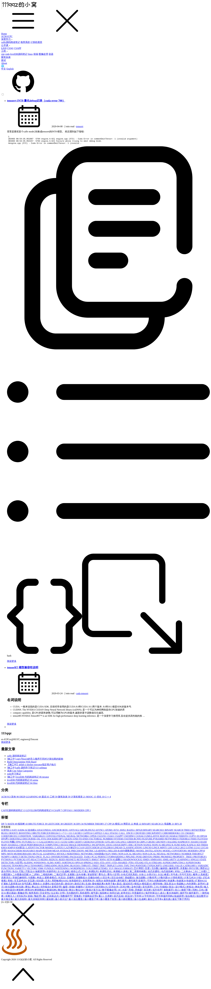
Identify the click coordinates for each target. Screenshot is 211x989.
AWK (123, 832)
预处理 (38, 898)
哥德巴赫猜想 (20, 879)
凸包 (202, 891)
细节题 (95, 894)
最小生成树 (141, 901)
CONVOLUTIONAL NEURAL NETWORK (68, 838)
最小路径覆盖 (126, 901)
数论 (72, 891)
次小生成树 (64, 873)
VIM (41, 870)
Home (4, 33)
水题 (125, 891)
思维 (132, 891)
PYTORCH (19, 861)
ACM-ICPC (6, 36)
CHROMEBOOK (171, 835)
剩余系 (199, 888)
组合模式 (190, 898)
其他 (15, 798)
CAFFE (87, 835)
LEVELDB (106, 849)
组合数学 (202, 898)
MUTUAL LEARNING (45, 855)
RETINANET (84, 861)
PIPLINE (131, 858)
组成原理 (179, 898)
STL (147, 864)
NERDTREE (74, 855)
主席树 (109, 898)
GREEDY (69, 825)
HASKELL (14, 846)
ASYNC (100, 832)
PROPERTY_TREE (183, 858)
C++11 (69, 835)
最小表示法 (62, 901)
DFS (80, 825)
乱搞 (89, 885)
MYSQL (62, 855)
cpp (3, 54)
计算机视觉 (36, 42)
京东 (48, 882)
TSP (127, 867)
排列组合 (46, 888)
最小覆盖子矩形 (109, 901)
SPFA (79, 864)
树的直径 (10, 891)
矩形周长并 (89, 882)
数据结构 (52, 891)
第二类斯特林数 (139, 873)
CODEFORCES (9, 838)
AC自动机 (31, 832)
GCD (64, 843)
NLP (108, 855)
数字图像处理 (110, 891)
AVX (116, 832)
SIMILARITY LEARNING (176, 861)
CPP (111, 825)
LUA (197, 849)
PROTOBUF (200, 858)
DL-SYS (42, 840)
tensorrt (79, 126)
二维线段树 (47, 876)
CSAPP (17, 48)
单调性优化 (106, 873)
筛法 (172, 888)
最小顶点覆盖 (76, 901)
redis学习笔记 (14, 775)
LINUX (147, 849)
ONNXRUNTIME (60, 858)
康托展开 (122, 882)
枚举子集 (111, 885)
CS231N (102, 838)
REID (62, 861)
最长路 (168, 901)
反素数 (71, 876)
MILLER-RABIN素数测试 (122, 852)
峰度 (167, 876)
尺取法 (30, 873)
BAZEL (131, 832)
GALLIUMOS (47, 843)
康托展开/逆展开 (137, 882)
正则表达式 (53, 898)
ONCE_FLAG (43, 858)
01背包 (5, 832)
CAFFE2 (98, 835)
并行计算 (194, 870)
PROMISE (167, 858)
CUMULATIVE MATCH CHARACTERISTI (166, 838)
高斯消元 (6, 879)
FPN (19, 843)
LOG (176, 849)
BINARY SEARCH (153, 825)
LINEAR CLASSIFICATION (128, 849)
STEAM (139, 864)
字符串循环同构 (165, 898)
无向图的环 (73, 894)
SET (110, 861)
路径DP (69, 885)
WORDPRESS (78, 870)
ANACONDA (44, 832)
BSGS (55, 835)
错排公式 (76, 873)
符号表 (175, 876)
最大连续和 (21, 901)
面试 (3, 60)
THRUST (86, 867)
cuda (7, 54)
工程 (4, 51)
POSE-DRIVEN (144, 858)
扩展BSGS (201, 882)
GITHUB (99, 843)
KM (4, 849)
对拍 (178, 873)
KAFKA (192, 846)
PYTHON (7, 861)
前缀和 (81, 888)
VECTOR (31, 870)
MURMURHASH (23, 855)
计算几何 (190, 879)
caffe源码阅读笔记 (10, 42)
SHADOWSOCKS (133, 861)
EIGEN (68, 840)
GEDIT (79, 843)
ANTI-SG (74, 832)
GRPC (143, 843)
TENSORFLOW (21, 867)
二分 (195, 873)
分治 (161, 876)
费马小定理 (114, 876)
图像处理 (43, 54)
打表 (85, 873)
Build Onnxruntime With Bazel (21, 763)
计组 (199, 879)
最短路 (50, 901)
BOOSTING (25, 835)
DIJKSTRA (16, 840)
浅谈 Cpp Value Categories (20, 772)
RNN (103, 861)
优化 (101, 798)
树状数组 (41, 891)
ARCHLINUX (87, 832)
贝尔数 (155, 870)
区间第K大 (102, 888)
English (10, 68)
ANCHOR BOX (60, 832)
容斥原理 (148, 888)
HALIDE (172, 843)
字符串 (139, 898)
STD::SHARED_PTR (123, 864)
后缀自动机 (95, 879)
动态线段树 (168, 873)
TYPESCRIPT (155, 867)
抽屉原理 (40, 873)
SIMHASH (156, 861)
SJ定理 (19, 864)
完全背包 (45, 894)
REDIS (44, 861)
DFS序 (5, 840)
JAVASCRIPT (120, 846)
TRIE (103, 867)
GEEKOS (88, 843)
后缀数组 (82, 879)
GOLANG (121, 843)
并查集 (184, 870)
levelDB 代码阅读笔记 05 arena (22, 781)
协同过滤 (115, 894)
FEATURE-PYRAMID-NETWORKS (160, 840)
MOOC (91, 798)
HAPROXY (184, 843)
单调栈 (118, 873)
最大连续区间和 (37, 901)
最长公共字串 (156, 901)
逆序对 (202, 885)
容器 (51, 54)
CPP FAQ (68, 812)
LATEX (59, 849)
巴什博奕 (139, 870)
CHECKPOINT (154, 835)
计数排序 (152, 879)
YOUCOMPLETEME (97, 870)
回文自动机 (118, 879)
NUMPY (6, 858)
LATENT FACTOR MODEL (40, 849)
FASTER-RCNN (133, 840)
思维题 (139, 891)
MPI (4, 855)
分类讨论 (152, 876)
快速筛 (190, 882)
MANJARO (29, 852)
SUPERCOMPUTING (174, 864)
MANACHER (15, 852)
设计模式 (180, 888)
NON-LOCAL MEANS (130, 855)
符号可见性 (186, 876)
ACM (6, 798)
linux (30, 54)
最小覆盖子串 (92, 901)
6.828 (3, 48)
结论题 (40, 882)
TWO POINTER (138, 867)
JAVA (109, 846)
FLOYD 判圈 (8, 843)
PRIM (157, 858)
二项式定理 (60, 876)
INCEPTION (99, 846)
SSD (97, 864)
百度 (148, 870)
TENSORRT (37, 867)
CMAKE (190, 835)
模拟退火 (147, 885)
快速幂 (181, 882)
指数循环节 (67, 898)
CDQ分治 (140, 835)
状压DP (129, 898)
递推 (126, 873)
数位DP (81, 891)
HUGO (65, 846)
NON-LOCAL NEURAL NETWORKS (161, 855)
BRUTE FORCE (38, 825)
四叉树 (148, 891)
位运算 (55, 894)
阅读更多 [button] (6, 744)
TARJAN (6, 867)
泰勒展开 (169, 891)
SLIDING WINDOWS (35, 864)
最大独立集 (8, 901)
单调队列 (94, 873)
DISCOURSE (29, 840)
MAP (39, 852)
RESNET (71, 861)
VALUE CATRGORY (186, 867)
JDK (131, 846)
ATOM (109, 832)
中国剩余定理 (90, 898)
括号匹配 (27, 885)
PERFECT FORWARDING (112, 858)
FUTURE (27, 843)
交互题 (32, 882)
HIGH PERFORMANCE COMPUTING (41, 846)
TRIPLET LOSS (115, 867)
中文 (3, 68)
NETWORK (87, 855)
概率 (196, 876)
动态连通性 (154, 873)
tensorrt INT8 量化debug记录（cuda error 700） (36, 100)
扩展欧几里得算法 (11, 885)
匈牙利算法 (152, 894)
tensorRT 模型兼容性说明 (22, 669)
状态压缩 (119, 898)
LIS (170, 849)
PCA (95, 858)
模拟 (119, 825)
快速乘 (172, 882)
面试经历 (128, 885)
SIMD (146, 861)
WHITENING (62, 870)
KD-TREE (202, 846)
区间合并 (114, 888)
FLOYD (202, 840)
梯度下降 (186, 891)
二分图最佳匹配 (22, 876)
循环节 (184, 894)
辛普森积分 (138, 894)
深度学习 (7, 39)
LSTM (190, 849)
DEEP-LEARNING (30, 798)
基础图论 (130, 879)
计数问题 (164, 879)
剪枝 (11, 882)
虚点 (163, 894)
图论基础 (12, 894)
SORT (58, 864)
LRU (183, 849)
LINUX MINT (160, 849)
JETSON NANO (143, 846)
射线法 (190, 888)
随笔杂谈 (6, 57)
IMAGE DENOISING (80, 846)
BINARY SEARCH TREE (178, 832)
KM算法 (21, 849)
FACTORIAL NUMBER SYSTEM (106, 840)
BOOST (14, 835)
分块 (143, 876)
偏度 (66, 888)
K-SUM (176, 846)
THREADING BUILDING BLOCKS (62, 867)
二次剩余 (186, 873)
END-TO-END (81, 840)
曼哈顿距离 (99, 885)
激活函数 (141, 879)
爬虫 (28, 888)
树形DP (30, 891)
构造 (138, 825)
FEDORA (185, 840)
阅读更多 (11, 663)
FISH (194, 840)
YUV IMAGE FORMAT (121, 870)
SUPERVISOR (193, 864)
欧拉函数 (10, 888)
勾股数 (32, 879)
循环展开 (194, 894)
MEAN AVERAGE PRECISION (68, 852)
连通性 (47, 885)
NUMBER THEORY (96, 825)
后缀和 (71, 879)
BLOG (5, 835)
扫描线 (164, 888)
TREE (96, 867)
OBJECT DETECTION (23, 858)
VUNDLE (49, 870)
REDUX (54, 861)
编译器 (164, 870)
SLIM (50, 864)
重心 (101, 898)
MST (10, 855)
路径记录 (80, 885)
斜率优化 (126, 894)
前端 (35, 54)
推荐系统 (25, 42)
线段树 (23, 825)
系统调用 (85, 894)
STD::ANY (106, 864)
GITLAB (110, 843)
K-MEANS (165, 846)
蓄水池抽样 (173, 894)
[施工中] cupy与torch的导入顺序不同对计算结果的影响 (35, 760)
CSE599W (130, 838)
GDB (71, 843)
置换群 (78, 898)
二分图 (203, 873)
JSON (155, 846)
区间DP (91, 888)
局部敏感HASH (60, 882)
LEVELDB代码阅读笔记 (39, 812)
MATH (13, 825)
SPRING (89, 864)
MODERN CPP (82, 812)
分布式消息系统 (130, 876)
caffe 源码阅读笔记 (16, 757)
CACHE (77, 835)
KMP (12, 849)
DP (4, 825)
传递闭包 (51, 873)
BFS (178, 825)
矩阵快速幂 (110, 882)
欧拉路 (20, 888)
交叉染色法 (21, 882)
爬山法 (36, 888)
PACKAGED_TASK (80, 858)
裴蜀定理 (57, 888)
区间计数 (125, 888)
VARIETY (21, 870)
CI (183, 835)
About (4, 63)
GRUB (151, 843)
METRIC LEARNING (96, 852)
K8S (184, 846)
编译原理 (174, 870)
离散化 (38, 885)
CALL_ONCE (126, 835)
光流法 (62, 879)
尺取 (22, 873)
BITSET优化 (198, 832)
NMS (114, 855)
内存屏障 (192, 885)
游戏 (31, 898)
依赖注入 (10, 898)
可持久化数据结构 (157, 882)
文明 (63, 894)
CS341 (10, 48)
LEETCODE (55, 825)
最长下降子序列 (181, 901)
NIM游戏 (99, 855)
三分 (157, 888)
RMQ (96, 861)
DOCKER (53, 840)
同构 (195, 891)
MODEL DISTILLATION (149, 852)
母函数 (169, 825)
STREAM (157, 864)
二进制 (36, 876)
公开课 (5, 45)
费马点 (102, 876)
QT (28, 861)
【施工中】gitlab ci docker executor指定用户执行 (31, 766)
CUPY (193, 838)
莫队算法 (170, 885)
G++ (36, 843)
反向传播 (81, 876)
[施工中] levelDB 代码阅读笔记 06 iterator (28, 778)
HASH (195, 843)
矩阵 (100, 882)
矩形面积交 (76, 882)
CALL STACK (111, 835)
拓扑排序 (158, 891)
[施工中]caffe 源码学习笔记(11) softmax (27, 769)
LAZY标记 (70, 849)
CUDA (140, 838)
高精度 (204, 876)
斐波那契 (92, 876)
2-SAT (14, 832)
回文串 (107, 879)
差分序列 (6, 873)
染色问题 (136, 888)
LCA (81, 849)
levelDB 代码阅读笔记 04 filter (22, 785)
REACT (35, 861)
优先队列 (22, 898)
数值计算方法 (94, 891)
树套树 (20, 891)
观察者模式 (51, 879)
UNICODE (169, 867)
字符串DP (150, 898)
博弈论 (128, 825)
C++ (108, 798)
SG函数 (118, 861)
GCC (58, 843)
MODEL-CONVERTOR (175, 852)
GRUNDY (161, 843)
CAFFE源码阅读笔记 (13, 812)
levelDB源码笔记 (18, 54)
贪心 (178, 891)
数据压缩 (63, 891)
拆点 (15, 873)
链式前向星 (58, 885)
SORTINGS (68, 864)
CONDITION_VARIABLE (32, 838)
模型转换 (158, 885)
